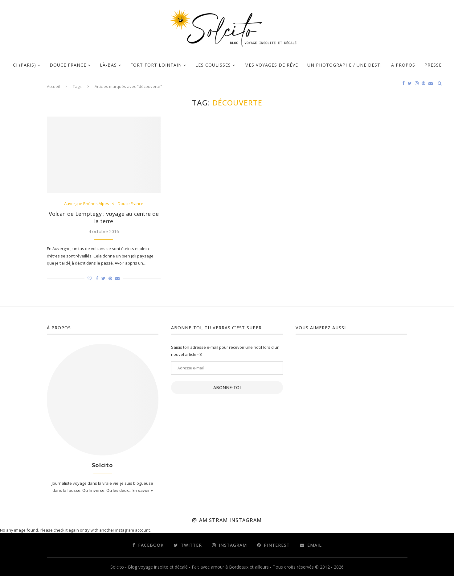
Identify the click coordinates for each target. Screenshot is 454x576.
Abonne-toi (227, 387)
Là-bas (108, 65)
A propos (403, 65)
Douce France (68, 65)
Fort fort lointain (156, 65)
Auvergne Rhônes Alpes (86, 203)
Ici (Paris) (23, 65)
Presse (433, 65)
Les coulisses (213, 65)
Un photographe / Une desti (344, 65)
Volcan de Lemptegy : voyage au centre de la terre (104, 217)
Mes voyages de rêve (271, 65)
